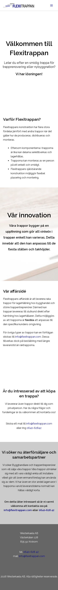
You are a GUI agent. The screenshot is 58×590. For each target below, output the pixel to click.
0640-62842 (34, 428)
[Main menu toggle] (51, 5)
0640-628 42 (31, 551)
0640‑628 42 (46, 510)
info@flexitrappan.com (28, 336)
